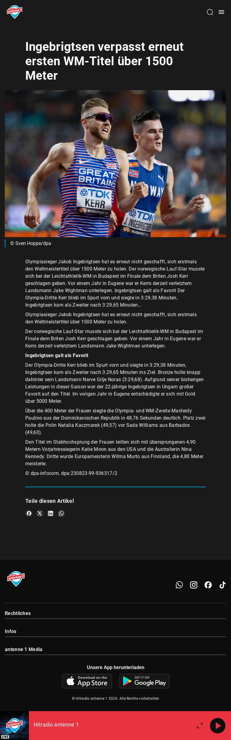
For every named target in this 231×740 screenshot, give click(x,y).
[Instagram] (193, 585)
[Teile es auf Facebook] (28, 513)
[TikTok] (222, 585)
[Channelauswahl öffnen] (210, 12)
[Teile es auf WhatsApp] (61, 513)
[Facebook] (208, 585)
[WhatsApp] (179, 585)
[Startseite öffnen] (14, 12)
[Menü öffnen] (221, 12)
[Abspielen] (217, 725)
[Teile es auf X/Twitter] (39, 513)
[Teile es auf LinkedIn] (50, 513)
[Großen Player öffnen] (200, 725)
